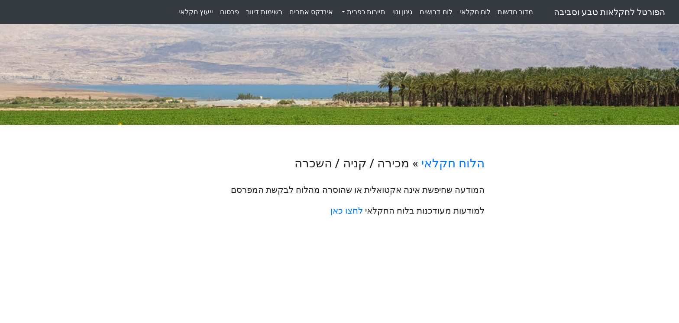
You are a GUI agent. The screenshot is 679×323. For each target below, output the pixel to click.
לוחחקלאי (475, 12)
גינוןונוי (402, 12)
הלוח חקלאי (453, 163)
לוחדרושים (436, 12)
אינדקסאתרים (311, 12)
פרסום (229, 12)
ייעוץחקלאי (195, 12)
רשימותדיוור (264, 12)
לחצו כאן (346, 210)
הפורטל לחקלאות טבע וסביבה (609, 12)
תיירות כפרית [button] (365, 12)
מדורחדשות (515, 12)
